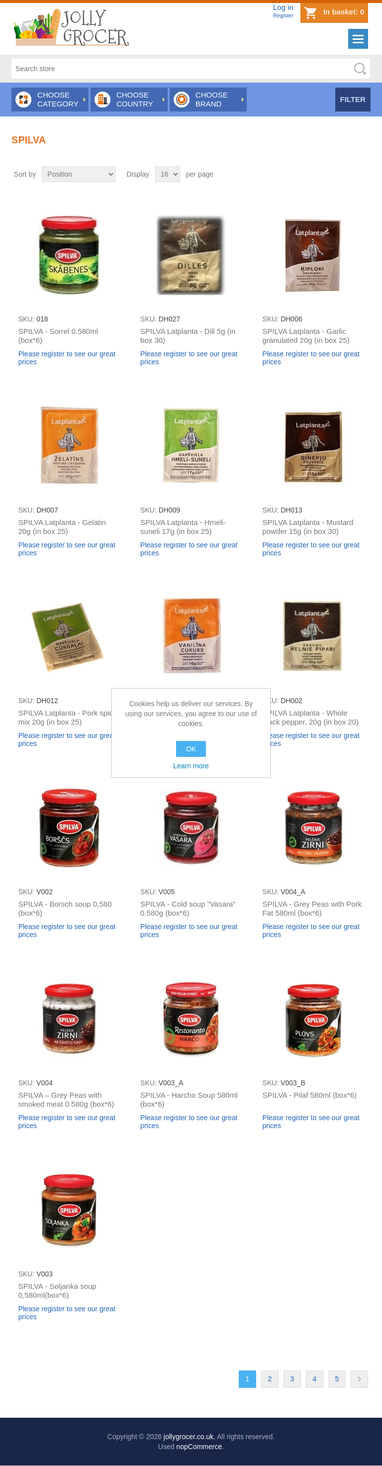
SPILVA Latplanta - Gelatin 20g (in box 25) (62, 526)
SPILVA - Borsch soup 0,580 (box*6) (65, 908)
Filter (353, 99)
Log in (283, 7)
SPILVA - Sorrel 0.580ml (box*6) (58, 335)
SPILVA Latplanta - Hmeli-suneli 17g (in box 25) (183, 526)
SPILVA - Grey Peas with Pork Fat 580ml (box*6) (312, 908)
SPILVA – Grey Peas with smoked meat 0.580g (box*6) (66, 1099)
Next (359, 1379)
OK (191, 749)
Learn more (191, 766)
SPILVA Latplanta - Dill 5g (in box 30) (187, 335)
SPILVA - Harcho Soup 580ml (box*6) (188, 1099)
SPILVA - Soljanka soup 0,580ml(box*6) (57, 1290)
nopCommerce (199, 1447)
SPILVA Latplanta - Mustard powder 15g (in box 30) (308, 526)
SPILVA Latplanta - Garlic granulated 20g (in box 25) (306, 335)
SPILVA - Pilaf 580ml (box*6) (310, 1095)
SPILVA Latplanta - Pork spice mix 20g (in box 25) (67, 717)
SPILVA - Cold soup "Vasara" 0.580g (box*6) (188, 908)
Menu (358, 39)
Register (283, 15)
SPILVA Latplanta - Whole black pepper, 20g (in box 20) (311, 717)
